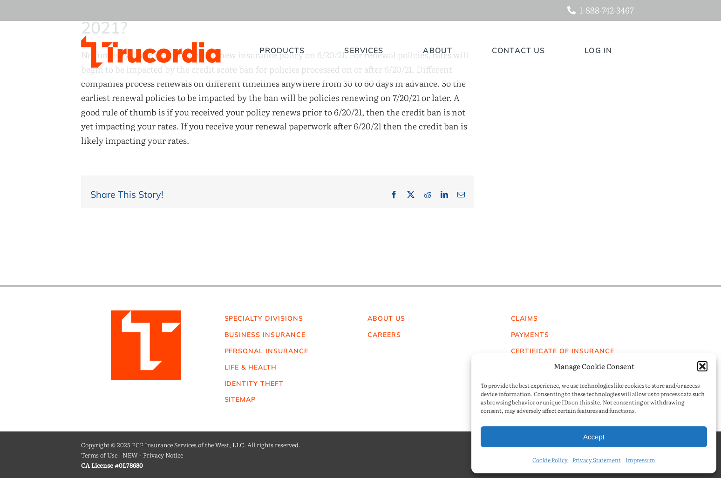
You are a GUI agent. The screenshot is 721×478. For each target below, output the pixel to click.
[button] (702, 366)
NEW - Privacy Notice (152, 455)
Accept (594, 437)
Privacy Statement (596, 460)
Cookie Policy (550, 460)
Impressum (640, 460)
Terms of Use (99, 455)
